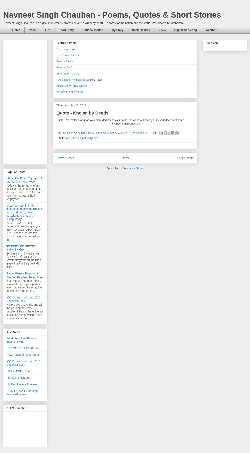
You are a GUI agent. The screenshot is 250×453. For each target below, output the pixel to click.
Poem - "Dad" (64, 67)
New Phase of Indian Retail (23, 354)
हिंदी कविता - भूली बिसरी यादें (69, 91)
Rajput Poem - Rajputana (22, 273)
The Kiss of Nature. (18, 377)
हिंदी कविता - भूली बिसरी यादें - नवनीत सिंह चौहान (21, 248)
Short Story (66, 30)
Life (47, 30)
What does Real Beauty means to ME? (21, 340)
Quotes (15, 30)
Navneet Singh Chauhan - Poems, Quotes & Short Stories (112, 14)
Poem (32, 30)
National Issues (92, 30)
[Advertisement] (25, 101)
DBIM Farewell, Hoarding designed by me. (22, 392)
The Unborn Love (66, 49)
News (162, 30)
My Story (117, 30)
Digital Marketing (185, 30)
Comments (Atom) (132, 168)
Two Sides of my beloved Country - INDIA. (80, 79)
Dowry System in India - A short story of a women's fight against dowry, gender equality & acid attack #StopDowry (24, 212)
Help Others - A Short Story (23, 348)
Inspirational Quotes (77, 138)
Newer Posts (65, 158)
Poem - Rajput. (65, 61)
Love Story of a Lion (68, 55)
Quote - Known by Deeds (82, 113)
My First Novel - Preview (21, 384)
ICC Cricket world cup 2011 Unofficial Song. (23, 299)
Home (126, 158)
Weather (210, 30)
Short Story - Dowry (67, 73)
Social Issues (141, 30)
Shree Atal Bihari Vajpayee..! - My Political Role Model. (25, 180)
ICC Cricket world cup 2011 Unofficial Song (23, 363)
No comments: (140, 132)
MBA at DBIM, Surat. (19, 371)
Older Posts (185, 158)
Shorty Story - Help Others (71, 85)
